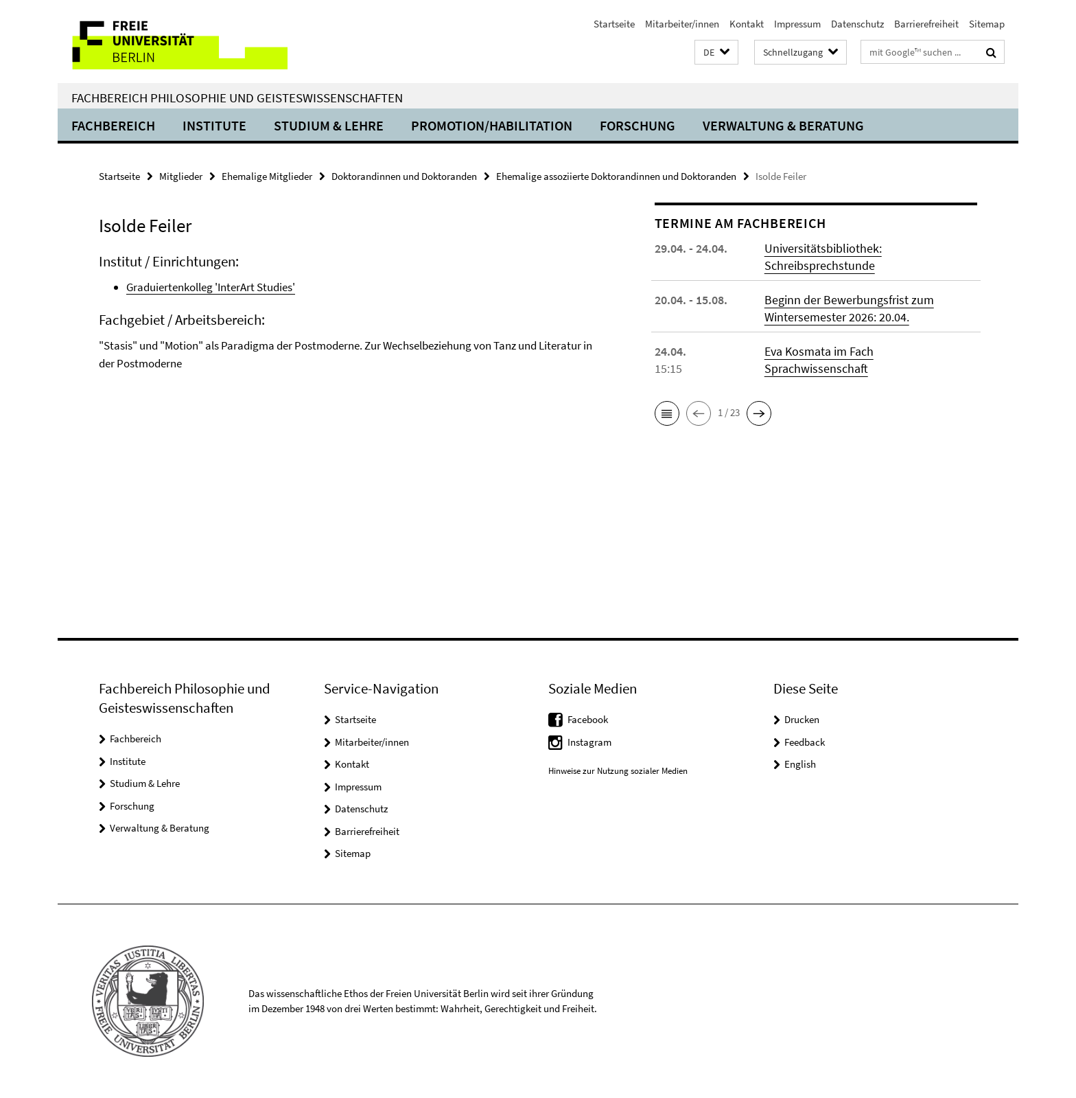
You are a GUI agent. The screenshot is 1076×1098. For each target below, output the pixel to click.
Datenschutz (857, 23)
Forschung (637, 125)
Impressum (797, 23)
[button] (716, 52)
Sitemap (987, 23)
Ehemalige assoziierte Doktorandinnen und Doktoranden (616, 176)
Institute (214, 125)
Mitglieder (180, 176)
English (800, 763)
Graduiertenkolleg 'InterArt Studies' (210, 287)
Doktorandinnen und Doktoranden (404, 176)
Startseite (614, 23)
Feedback (804, 741)
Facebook (588, 719)
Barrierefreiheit (926, 23)
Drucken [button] (801, 719)
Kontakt (746, 23)
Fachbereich (113, 125)
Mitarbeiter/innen (682, 23)
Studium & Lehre (329, 125)
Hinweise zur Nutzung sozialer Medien (618, 771)
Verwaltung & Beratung (783, 125)
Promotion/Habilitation (491, 125)
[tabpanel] (351, 330)
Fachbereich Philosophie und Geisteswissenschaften (237, 97)
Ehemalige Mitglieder (267, 176)
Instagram (589, 741)
